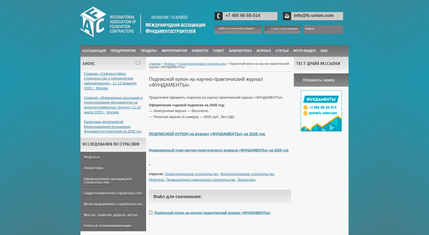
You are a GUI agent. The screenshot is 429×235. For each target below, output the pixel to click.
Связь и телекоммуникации (107, 226)
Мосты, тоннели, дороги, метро (111, 215)
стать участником (284, 28)
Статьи (282, 51)
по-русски (159, 16)
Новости (200, 51)
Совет (218, 51)
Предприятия (123, 51)
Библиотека (240, 51)
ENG (324, 51)
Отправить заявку (319, 80)
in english (180, 16)
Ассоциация (94, 51)
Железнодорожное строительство (113, 204)
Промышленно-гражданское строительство (108, 180)
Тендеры (148, 51)
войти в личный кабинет (236, 28)
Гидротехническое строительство (113, 193)
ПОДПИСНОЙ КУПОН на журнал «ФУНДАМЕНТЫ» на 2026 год (207, 134)
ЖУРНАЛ (264, 51)
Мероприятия (174, 51)
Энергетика (93, 168)
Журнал (169, 63)
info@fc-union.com (314, 15)
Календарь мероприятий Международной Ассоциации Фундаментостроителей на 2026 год (112, 126)
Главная (155, 63)
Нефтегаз (92, 157)
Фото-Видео (304, 51)
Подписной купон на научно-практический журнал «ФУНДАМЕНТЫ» (212, 213)
